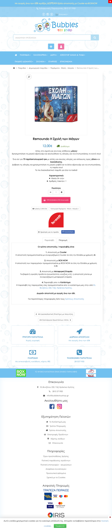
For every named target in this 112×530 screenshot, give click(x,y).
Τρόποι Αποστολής (56, 430)
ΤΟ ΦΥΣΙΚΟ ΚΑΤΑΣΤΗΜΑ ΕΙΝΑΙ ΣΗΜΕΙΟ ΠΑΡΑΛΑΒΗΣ (56, 372)
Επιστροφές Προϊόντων (56, 434)
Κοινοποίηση (68, 232)
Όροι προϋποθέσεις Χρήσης (56, 456)
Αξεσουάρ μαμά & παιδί (72, 55)
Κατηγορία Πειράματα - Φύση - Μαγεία (65, 209)
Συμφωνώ (60, 526)
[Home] (14, 68)
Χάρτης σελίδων (56, 439)
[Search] (95, 37)
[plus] (61, 192)
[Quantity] (56, 192)
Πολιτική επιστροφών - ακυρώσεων (56, 465)
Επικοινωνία (66, 61)
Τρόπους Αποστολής (74, 299)
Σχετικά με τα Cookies (56, 477)
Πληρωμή (63, 240)
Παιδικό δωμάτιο (24, 61)
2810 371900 (57, 391)
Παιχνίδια (25, 55)
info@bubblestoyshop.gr (58, 395)
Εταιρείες (52, 61)
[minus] (50, 192)
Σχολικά (40, 61)
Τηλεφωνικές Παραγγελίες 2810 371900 (56, 8)
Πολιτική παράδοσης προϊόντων (56, 460)
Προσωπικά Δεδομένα (56, 473)
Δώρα (53, 55)
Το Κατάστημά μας (56, 422)
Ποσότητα (56, 188)
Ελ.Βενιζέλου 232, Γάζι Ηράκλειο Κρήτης (57, 387)
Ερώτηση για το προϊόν (48, 232)
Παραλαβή (49, 240)
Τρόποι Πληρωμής (56, 426)
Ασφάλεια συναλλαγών (56, 469)
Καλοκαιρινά (40, 55)
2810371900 (79, 361)
